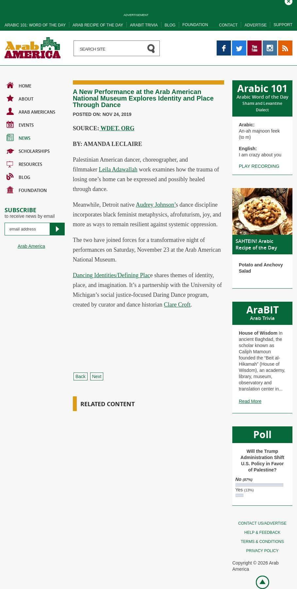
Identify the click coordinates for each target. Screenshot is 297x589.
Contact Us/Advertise (262, 523)
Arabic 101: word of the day (35, 25)
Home (19, 85)
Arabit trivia (144, 25)
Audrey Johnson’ (156, 204)
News (18, 137)
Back (80, 376)
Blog (170, 25)
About (20, 98)
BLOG (18, 177)
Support (282, 25)
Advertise (255, 25)
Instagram (270, 43)
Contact (228, 25)
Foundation (195, 25)
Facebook (224, 43)
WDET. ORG (117, 128)
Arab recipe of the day (98, 25)
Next (97, 376)
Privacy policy (262, 551)
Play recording (259, 166)
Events (20, 124)
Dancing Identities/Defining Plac (111, 275)
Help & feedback (262, 532)
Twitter (238, 43)
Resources (24, 163)
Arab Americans (31, 111)
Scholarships (28, 150)
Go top (259, 581)
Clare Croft (177, 304)
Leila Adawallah (118, 169)
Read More (250, 401)
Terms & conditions (262, 541)
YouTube (254, 43)
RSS (283, 43)
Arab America (31, 246)
